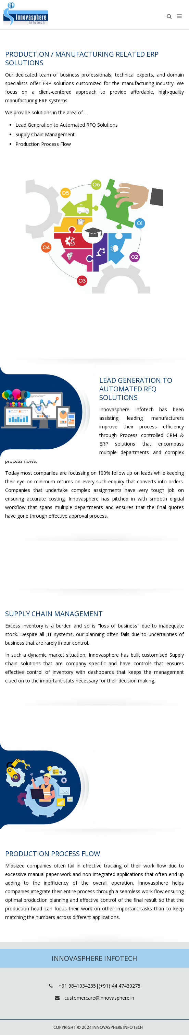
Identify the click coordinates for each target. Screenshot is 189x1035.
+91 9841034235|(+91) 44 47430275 (99, 985)
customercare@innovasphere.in (99, 997)
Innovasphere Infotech (117, 1027)
